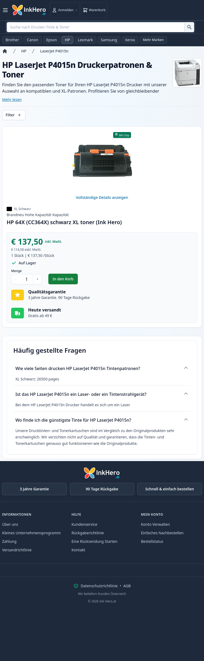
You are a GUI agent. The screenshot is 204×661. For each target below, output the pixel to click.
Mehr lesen (12, 99)
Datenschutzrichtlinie (99, 585)
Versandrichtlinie (17, 549)
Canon (32, 39)
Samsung (109, 39)
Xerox (130, 39)
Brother (12, 39)
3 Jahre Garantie (34, 488)
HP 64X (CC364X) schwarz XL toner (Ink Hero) (64, 222)
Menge (16, 271)
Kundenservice (84, 524)
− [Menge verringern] (16, 279)
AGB (127, 585)
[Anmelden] (65, 10)
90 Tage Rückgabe (102, 488)
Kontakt (78, 549)
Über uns (10, 524)
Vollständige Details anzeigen (102, 197)
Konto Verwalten (155, 524)
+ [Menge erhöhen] (37, 279)
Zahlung (9, 541)
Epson (51, 39)
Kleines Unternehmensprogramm (31, 532)
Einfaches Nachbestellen (162, 532)
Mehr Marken (153, 40)
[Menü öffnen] (5, 10)
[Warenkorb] (94, 10)
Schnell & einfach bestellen (169, 488)
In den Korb (65, 280)
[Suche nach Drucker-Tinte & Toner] (189, 27)
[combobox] (100, 27)
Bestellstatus (152, 541)
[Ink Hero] (29, 10)
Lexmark (85, 39)
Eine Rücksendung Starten (94, 541)
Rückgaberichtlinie (87, 532)
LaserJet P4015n (54, 51)
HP (67, 39)
